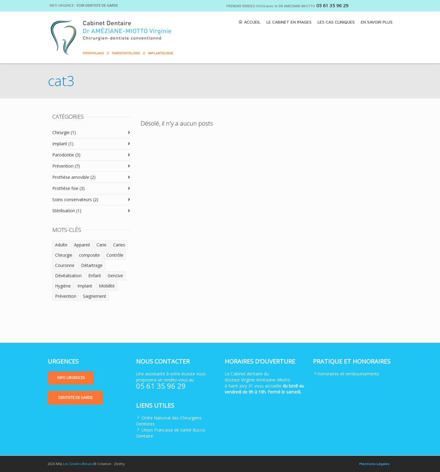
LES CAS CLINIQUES (336, 21)
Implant (62, 143)
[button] (71, 378)
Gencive (115, 275)
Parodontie (66, 155)
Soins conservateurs (75, 199)
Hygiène (63, 286)
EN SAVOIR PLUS (377, 21)
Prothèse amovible (74, 177)
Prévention (66, 166)
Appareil (82, 245)
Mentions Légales (374, 463)
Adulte (61, 245)
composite (89, 255)
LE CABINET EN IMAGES (288, 21)
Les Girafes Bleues (78, 463)
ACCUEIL (249, 22)
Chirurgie (64, 132)
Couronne (64, 265)
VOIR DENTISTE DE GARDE (97, 5)
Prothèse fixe (68, 188)
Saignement (94, 296)
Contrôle (114, 255)
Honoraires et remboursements (348, 374)
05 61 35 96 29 (332, 5)
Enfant (94, 275)
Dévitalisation (68, 275)
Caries (119, 245)
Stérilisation (66, 211)
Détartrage (92, 265)
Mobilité (107, 286)
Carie (101, 245)
